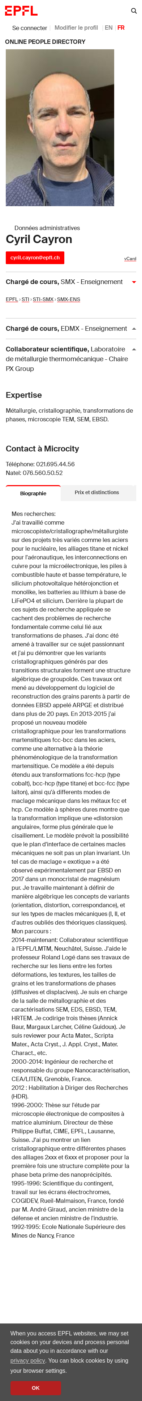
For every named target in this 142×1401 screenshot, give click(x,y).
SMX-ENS (68, 299)
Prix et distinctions (97, 492)
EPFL (12, 299)
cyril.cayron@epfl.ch (35, 257)
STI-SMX (43, 299)
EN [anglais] (109, 28)
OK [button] (36, 1388)
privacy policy (27, 1361)
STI (25, 299)
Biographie (33, 493)
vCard (130, 259)
